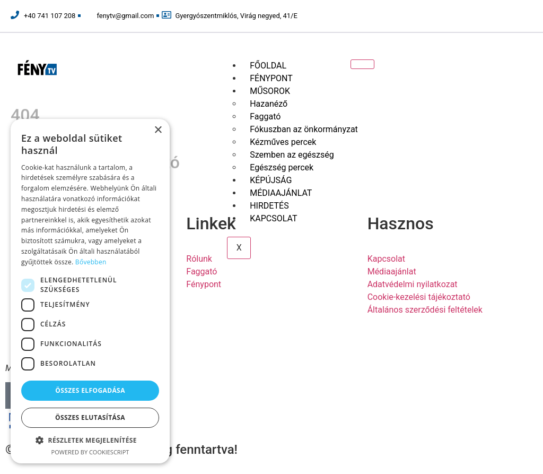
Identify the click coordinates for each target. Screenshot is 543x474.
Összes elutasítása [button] (90, 417)
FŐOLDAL (268, 66)
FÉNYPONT (271, 78)
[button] (90, 440)
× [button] (158, 130)
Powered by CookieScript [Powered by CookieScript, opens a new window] (90, 452)
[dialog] (90, 291)
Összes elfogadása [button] (90, 390)
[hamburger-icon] (362, 64)
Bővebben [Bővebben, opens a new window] (91, 261)
